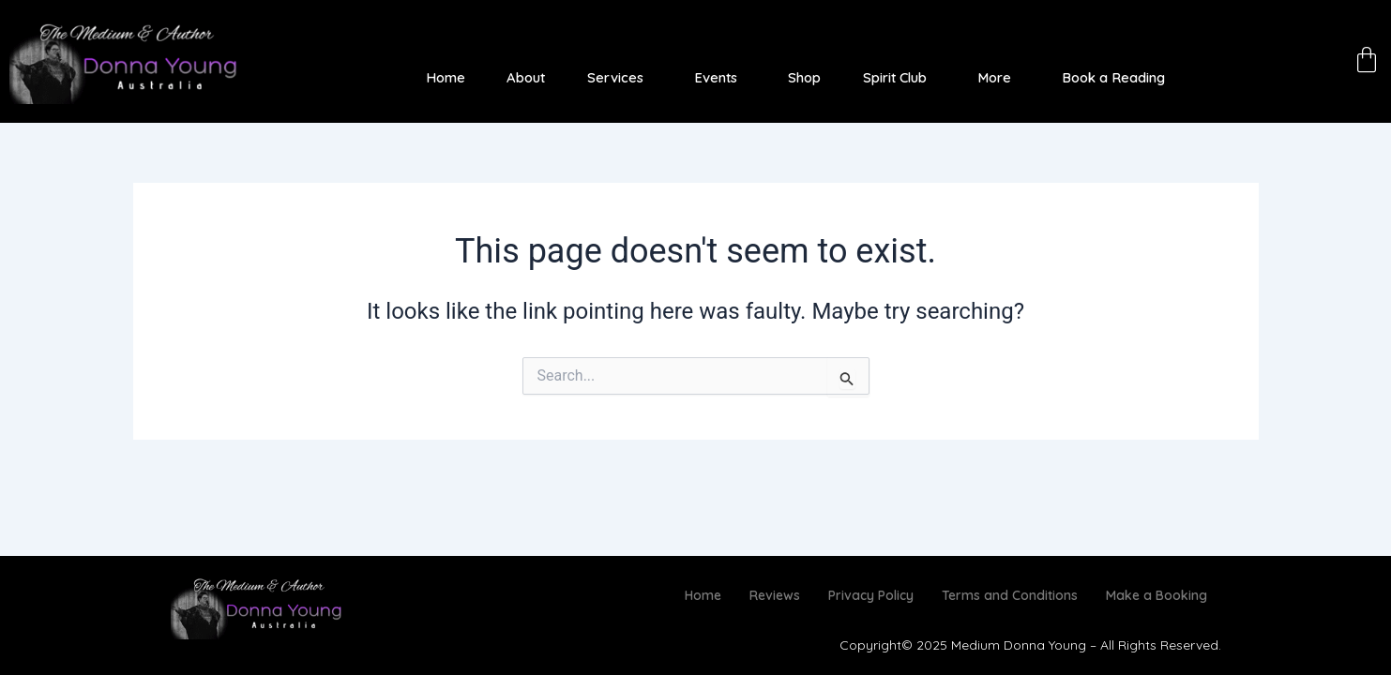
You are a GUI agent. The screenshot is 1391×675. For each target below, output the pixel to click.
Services (614, 77)
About (525, 77)
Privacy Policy (871, 595)
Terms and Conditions (1010, 595)
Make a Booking (1156, 595)
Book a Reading (1114, 77)
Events (713, 77)
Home (444, 77)
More (992, 77)
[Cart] (1367, 59)
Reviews (774, 595)
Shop (802, 77)
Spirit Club (893, 77)
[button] (619, 77)
